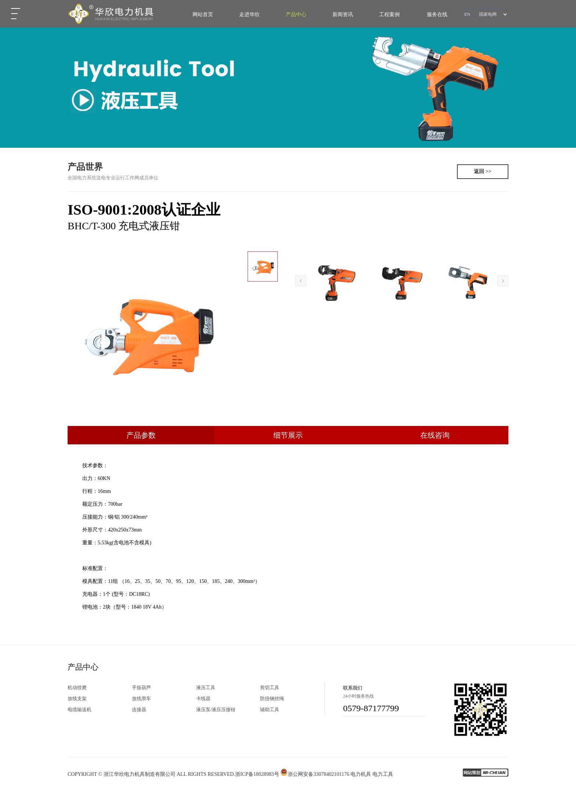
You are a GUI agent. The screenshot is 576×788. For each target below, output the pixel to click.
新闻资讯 (342, 14)
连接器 (139, 709)
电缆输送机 (79, 709)
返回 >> (482, 171)
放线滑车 (141, 698)
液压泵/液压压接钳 (216, 709)
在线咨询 (435, 435)
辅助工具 (269, 709)
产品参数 (141, 435)
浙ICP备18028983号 (257, 774)
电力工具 (382, 774)
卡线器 (203, 698)
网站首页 (202, 14)
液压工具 (205, 687)
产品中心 (296, 14)
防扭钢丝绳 (272, 698)
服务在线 (437, 14)
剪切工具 (269, 687)
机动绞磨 (77, 687)
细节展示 (288, 435)
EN (467, 14)
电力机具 (360, 774)
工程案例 (389, 14)
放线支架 (77, 698)
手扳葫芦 (141, 687)
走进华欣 (249, 14)
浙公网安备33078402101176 (314, 774)
